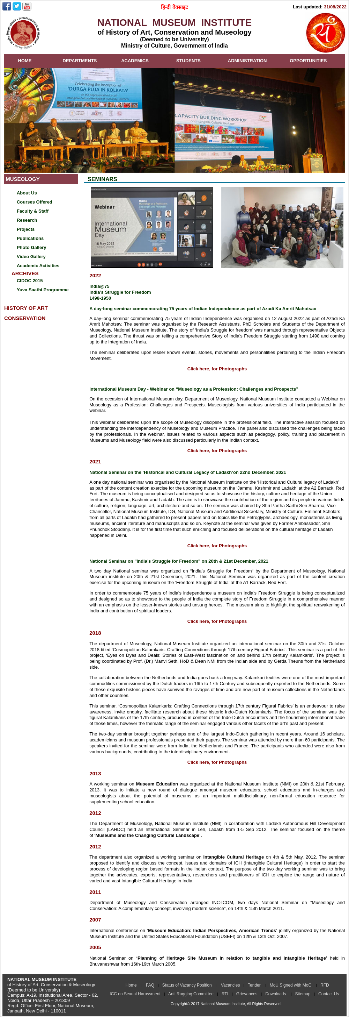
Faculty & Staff (33, 211)
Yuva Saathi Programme (43, 289)
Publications (30, 238)
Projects (26, 229)
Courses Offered (34, 202)
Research (27, 220)
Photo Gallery (31, 247)
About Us (27, 192)
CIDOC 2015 (30, 280)
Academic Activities (38, 265)
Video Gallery (31, 256)
